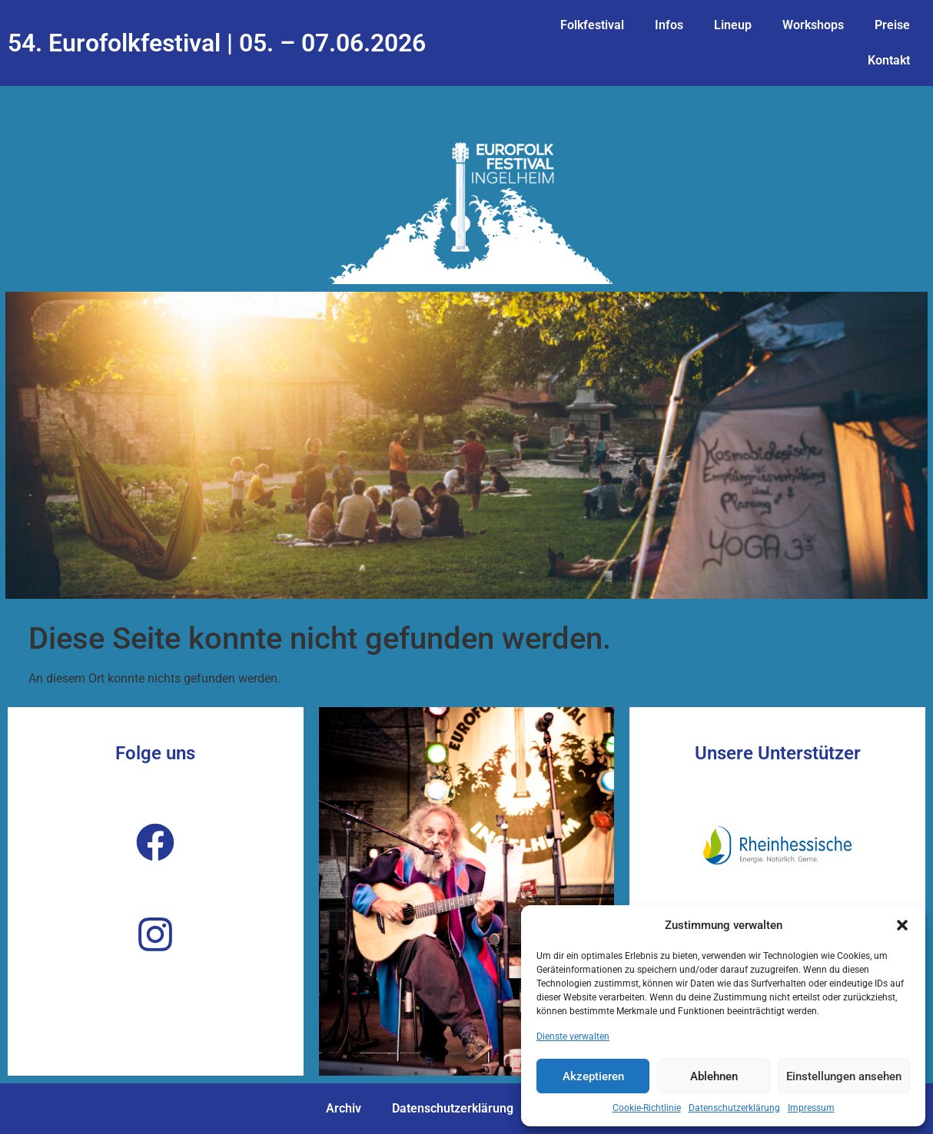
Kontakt (889, 60)
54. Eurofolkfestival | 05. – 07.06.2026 (217, 43)
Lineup (733, 25)
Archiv (343, 1108)
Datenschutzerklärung (734, 1108)
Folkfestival (592, 25)
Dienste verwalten (572, 1036)
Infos (669, 25)
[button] (902, 925)
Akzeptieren (593, 1076)
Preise (892, 25)
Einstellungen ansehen (843, 1076)
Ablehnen (714, 1076)
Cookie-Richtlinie (647, 1108)
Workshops (813, 25)
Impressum (811, 1108)
